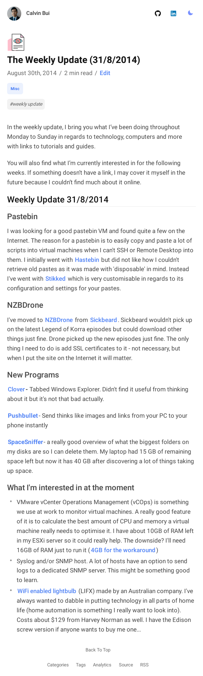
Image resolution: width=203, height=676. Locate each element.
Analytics (102, 664)
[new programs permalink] (3, 375)
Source (126, 664)
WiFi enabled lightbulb (46, 591)
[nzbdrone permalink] (3, 305)
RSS (144, 664)
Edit (105, 72)
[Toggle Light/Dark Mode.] (190, 13)
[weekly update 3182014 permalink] (3, 200)
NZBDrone (59, 319)
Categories (58, 664)
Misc (15, 88)
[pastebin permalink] (3, 217)
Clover (16, 389)
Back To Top (98, 650)
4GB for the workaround (123, 550)
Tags (81, 664)
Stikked (55, 278)
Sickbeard (103, 319)
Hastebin (87, 259)
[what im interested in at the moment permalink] (3, 488)
